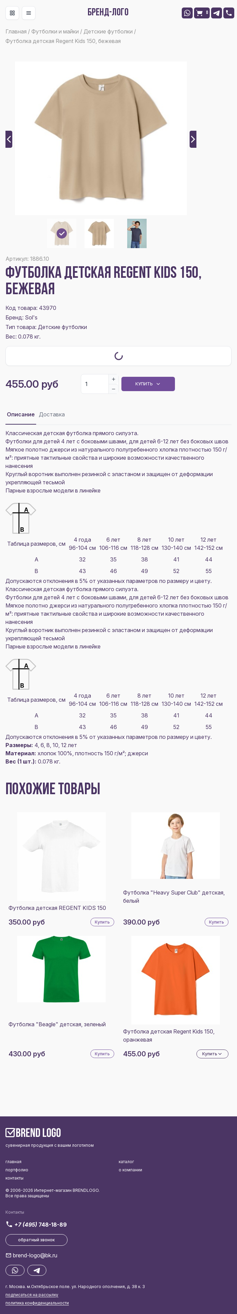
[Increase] (113, 379)
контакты (14, 1178)
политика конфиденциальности (37, 1302)
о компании (130, 1169)
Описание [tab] (21, 414)
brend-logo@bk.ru (35, 1255)
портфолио (16, 1169)
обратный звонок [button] (36, 1239)
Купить (102, 922)
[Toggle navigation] (12, 13)
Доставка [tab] (52, 414)
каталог (126, 1161)
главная (13, 1161)
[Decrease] (113, 389)
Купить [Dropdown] (148, 384)
